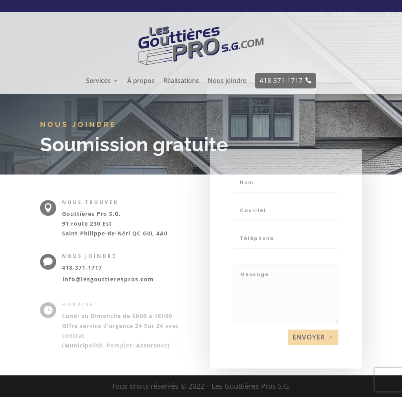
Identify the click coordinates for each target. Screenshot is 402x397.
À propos (141, 81)
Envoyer (308, 352)
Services (98, 81)
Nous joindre (227, 81)
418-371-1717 (82, 267)
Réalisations (181, 81)
